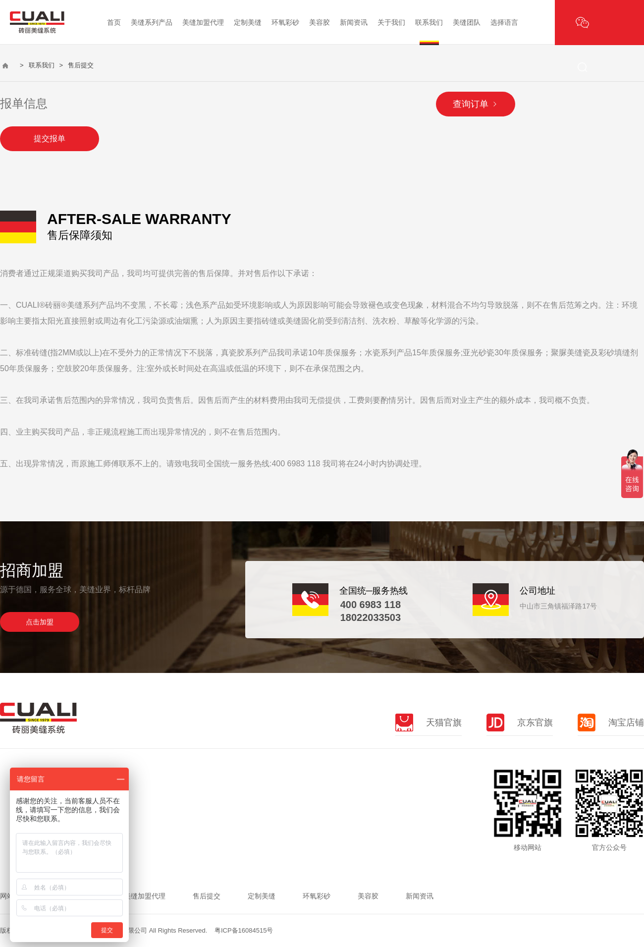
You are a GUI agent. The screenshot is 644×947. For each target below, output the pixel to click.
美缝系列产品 (151, 22)
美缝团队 (467, 22)
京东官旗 (519, 722)
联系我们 (429, 22)
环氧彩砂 (285, 22)
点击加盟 (40, 622)
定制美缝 (248, 22)
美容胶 (319, 22)
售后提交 (206, 896)
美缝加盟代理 (203, 22)
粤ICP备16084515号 (244, 930)
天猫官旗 (428, 722)
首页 (114, 22)
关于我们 (391, 22)
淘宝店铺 (611, 722)
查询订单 (476, 104)
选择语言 (504, 22)
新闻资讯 (354, 22)
